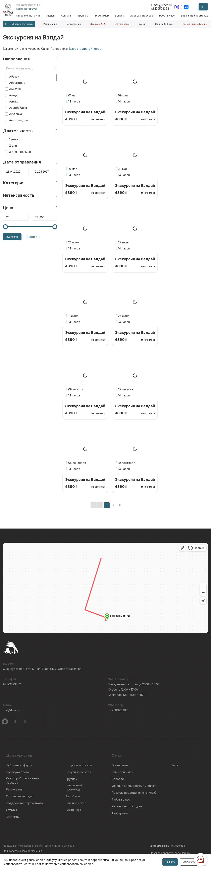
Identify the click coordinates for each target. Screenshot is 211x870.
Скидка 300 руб (164, 24)
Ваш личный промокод (194, 15)
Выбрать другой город (85, 48)
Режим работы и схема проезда (22, 780)
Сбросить (33, 236)
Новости (118, 779)
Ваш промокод (76, 803)
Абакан (14, 76)
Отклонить (189, 862)
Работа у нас (167, 15)
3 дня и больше (20, 151)
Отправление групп (28, 15)
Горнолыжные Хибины (194, 24)
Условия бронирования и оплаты (135, 785)
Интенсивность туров (127, 806)
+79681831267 (118, 710)
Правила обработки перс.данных (170, 852)
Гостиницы (73, 810)
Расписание (50, 24)
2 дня (13, 145)
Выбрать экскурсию (19, 24)
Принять (170, 862)
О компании (120, 765)
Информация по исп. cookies (167, 845)
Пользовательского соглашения (22, 850)
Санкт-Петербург (26, 8)
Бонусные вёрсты (78, 772)
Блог (175, 765)
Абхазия (15, 89)
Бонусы (119, 15)
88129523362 (160, 8)
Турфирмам (102, 15)
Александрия (18, 120)
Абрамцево (17, 82)
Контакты (66, 15)
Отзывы (50, 15)
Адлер (13, 101)
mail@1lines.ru (161, 5)
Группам (83, 15)
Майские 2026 (98, 24)
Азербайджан (19, 107)
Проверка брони (17, 772)
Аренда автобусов (141, 15)
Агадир (14, 95)
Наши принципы (123, 772)
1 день (13, 139)
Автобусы (73, 796)
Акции (142, 24)
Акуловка (15, 114)
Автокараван (122, 24)
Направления (73, 24)
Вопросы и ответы (79, 765)
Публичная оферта (19, 765)
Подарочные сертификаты (24, 803)
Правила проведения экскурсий (134, 792)
